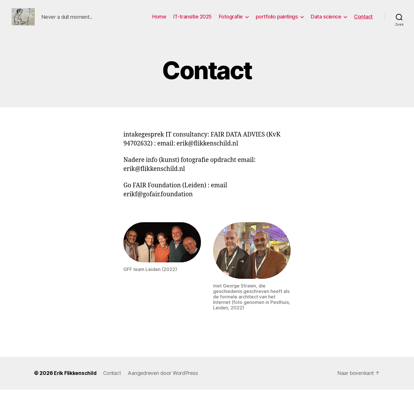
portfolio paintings (277, 21)
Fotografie (231, 21)
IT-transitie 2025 (192, 21)
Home (159, 21)
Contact (363, 21)
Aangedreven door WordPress (165, 382)
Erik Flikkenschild (75, 382)
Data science (326, 21)
